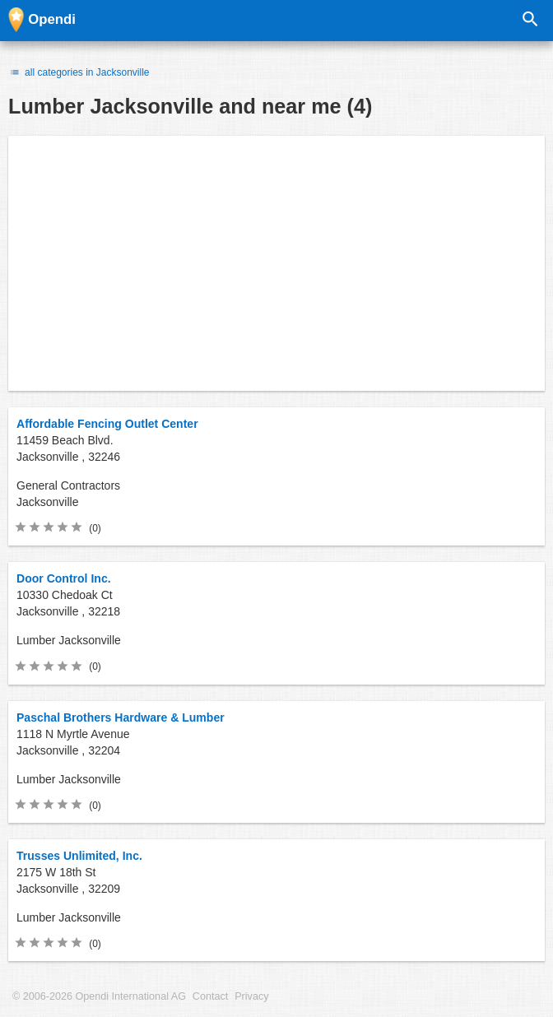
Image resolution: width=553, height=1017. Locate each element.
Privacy (251, 996)
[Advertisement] (276, 263)
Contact (210, 996)
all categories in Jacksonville (79, 72)
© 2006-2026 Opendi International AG (99, 996)
